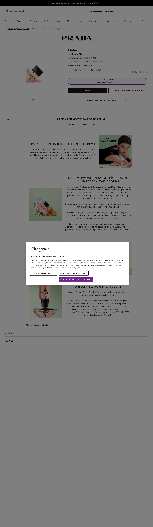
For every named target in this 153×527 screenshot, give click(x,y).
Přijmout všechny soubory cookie (76, 279)
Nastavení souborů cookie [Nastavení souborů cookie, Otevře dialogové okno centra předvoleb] (43, 273)
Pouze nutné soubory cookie (73, 273)
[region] (77, 263)
